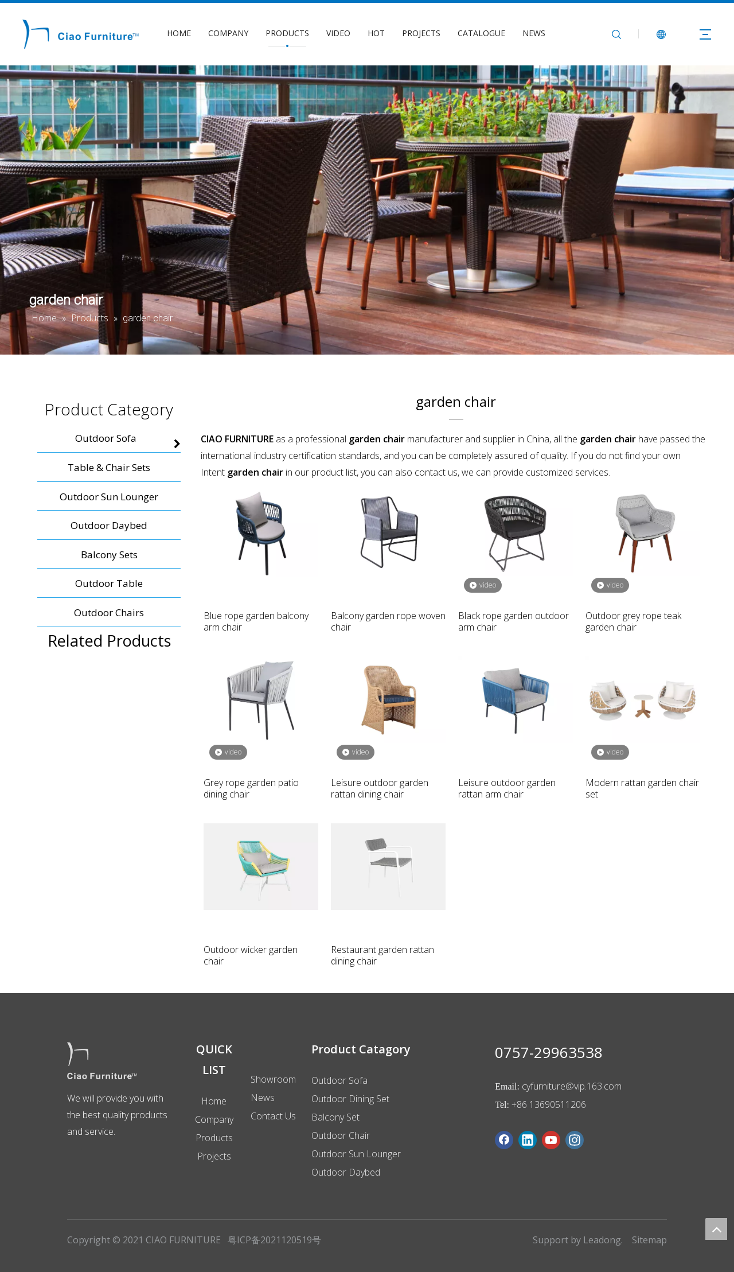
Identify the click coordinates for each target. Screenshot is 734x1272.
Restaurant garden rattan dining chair (382, 955)
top (716, 1229)
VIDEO (338, 33)
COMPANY (228, 33)
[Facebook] (504, 1140)
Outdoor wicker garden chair (251, 955)
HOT (376, 33)
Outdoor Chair (340, 1135)
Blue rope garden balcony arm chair (256, 621)
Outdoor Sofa (339, 1080)
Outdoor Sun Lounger (356, 1153)
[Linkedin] (527, 1140)
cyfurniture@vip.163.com (572, 1086)
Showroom (273, 1079)
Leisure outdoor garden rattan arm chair (507, 788)
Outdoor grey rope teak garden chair (633, 621)
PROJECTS (421, 33)
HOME (179, 33)
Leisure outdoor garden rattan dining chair (379, 788)
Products (214, 1137)
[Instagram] (574, 1140)
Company (214, 1119)
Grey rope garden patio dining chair (251, 788)
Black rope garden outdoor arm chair (513, 621)
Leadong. (603, 1240)
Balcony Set (335, 1117)
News (263, 1097)
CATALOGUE (481, 33)
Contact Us (273, 1116)
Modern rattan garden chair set (642, 788)
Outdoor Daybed (345, 1172)
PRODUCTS (287, 33)
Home (214, 1101)
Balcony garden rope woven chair (388, 621)
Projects (214, 1156)
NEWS (533, 33)
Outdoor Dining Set (350, 1098)
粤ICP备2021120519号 (274, 1240)
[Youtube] (551, 1140)
